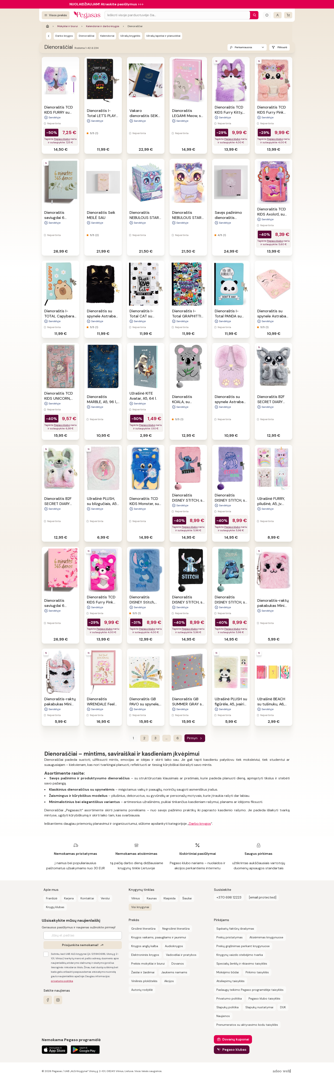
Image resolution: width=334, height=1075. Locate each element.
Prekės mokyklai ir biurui (148, 963)
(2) (97, 235)
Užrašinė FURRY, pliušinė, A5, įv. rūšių (271, 503)
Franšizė (51, 898)
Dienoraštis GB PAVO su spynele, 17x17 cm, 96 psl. (144, 704)
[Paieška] (253, 15)
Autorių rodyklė (142, 990)
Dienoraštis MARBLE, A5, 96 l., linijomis (102, 401)
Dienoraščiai (86, 36)
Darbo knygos (64, 36)
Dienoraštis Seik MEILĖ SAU (101, 215)
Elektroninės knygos (145, 955)
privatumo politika (62, 981)
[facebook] (47, 1000)
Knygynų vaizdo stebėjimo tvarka (239, 955)
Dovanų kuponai (235, 1039)
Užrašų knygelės (130, 36)
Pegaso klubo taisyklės (264, 998)
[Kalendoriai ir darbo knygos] (48, 36)
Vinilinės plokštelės (144, 981)
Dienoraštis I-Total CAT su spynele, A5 (141, 316)
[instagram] (58, 1000)
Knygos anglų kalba (144, 946)
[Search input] (177, 15)
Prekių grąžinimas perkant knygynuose (243, 946)
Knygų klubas (55, 907)
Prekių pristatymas (229, 937)
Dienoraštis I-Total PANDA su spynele (228, 316)
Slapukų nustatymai (259, 1007)
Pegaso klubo (62, 139)
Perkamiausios (243, 47)
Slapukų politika (227, 1007)
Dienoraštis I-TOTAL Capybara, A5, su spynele (59, 316)
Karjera (69, 898)
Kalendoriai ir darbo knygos (102, 26)
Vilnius (135, 898)
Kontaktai (87, 898)
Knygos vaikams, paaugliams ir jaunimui (158, 937)
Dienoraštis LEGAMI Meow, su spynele (187, 115)
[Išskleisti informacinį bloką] (267, 15)
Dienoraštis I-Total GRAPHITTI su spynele (186, 316)
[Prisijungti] (278, 15)
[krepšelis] (288, 15)
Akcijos (169, 981)
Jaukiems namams (174, 972)
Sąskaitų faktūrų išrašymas (235, 928)
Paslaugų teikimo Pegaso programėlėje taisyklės (250, 990)
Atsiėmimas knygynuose (266, 937)
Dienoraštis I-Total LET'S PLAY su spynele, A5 (101, 115)
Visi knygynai (140, 907)
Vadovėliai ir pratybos (181, 955)
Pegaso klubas (234, 1049)
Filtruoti (282, 47)
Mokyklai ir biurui (67, 26)
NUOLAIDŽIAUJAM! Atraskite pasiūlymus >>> (106, 4)
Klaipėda (170, 898)
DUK (283, 1007)
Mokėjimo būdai (227, 972)
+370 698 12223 (228, 897)
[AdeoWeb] (282, 1071)
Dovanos (177, 963)
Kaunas (152, 898)
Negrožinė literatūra (176, 928)
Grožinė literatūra (143, 928)
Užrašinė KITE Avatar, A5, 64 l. (143, 396)
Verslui (105, 898)
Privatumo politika (229, 998)
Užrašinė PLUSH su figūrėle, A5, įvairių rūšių (231, 704)
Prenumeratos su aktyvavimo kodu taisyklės (247, 1025)
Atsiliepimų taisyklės (230, 981)
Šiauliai (187, 898)
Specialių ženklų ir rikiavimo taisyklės (241, 963)
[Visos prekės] (55, 15)
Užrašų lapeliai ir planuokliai (163, 36)
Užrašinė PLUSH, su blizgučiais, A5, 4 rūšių (102, 503)
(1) (96, 133)
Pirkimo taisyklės (257, 972)
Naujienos (223, 1016)
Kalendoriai (107, 36)
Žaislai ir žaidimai (142, 972)
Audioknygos (174, 946)
